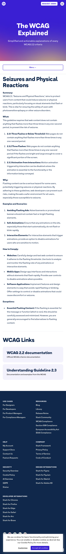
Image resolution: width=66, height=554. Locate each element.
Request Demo (49, 4)
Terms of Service (43, 454)
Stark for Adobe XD (44, 483)
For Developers (9, 409)
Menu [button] (33, 67)
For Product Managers (12, 413)
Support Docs (9, 450)
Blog (38, 405)
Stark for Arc (8, 516)
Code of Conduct (43, 458)
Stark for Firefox (10, 504)
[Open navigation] (62, 4)
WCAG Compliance (44, 421)
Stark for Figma (42, 471)
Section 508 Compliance (46, 425)
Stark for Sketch (43, 479)
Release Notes (42, 413)
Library (39, 409)
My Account (8, 446)
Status (6, 487)
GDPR (5, 483)
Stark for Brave (9, 520)
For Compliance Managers (14, 417)
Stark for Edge (9, 508)
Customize (22, 548)
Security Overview (10, 471)
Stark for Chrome (10, 500)
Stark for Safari (9, 512)
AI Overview (8, 479)
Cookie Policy (27, 543)
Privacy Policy (42, 450)
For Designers (9, 405)
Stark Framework (43, 446)
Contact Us (8, 454)
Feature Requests (10, 458)
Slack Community (43, 417)
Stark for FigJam (43, 475)
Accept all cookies (40, 548)
